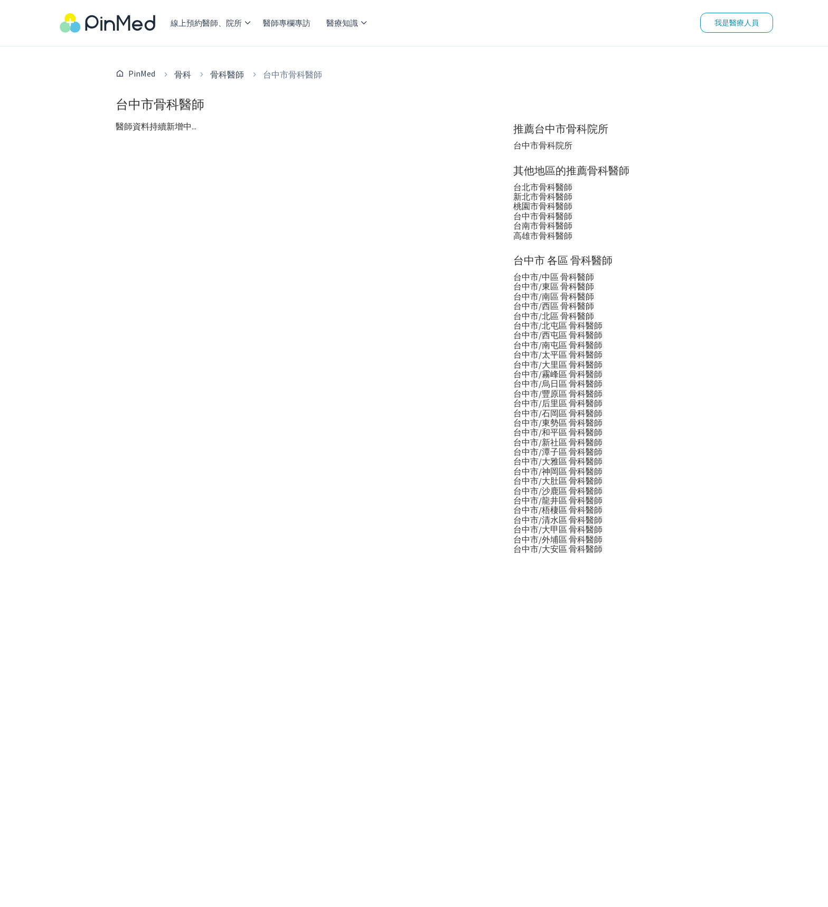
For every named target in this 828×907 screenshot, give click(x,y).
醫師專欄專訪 (286, 22)
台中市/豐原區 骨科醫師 (558, 393)
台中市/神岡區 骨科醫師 (558, 471)
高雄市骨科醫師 (542, 235)
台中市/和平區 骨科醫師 (558, 432)
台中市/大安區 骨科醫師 (558, 549)
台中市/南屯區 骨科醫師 (558, 345)
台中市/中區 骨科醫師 (553, 277)
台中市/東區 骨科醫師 (553, 286)
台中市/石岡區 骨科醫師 (558, 413)
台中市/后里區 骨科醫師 (558, 403)
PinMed (141, 73)
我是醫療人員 (736, 22)
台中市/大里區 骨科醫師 (558, 364)
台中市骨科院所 (542, 145)
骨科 (182, 74)
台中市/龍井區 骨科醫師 (558, 500)
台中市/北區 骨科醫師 (553, 316)
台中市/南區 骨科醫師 (553, 296)
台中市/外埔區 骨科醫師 (558, 539)
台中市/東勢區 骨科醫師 (558, 422)
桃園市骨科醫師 (542, 206)
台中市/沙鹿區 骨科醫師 (558, 490)
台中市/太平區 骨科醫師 (558, 354)
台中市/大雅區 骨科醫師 (558, 461)
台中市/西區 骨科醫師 (553, 306)
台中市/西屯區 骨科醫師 (558, 335)
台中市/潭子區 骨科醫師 (558, 451)
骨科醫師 (227, 74)
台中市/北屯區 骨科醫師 (558, 325)
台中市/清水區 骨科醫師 (558, 520)
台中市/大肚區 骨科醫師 (558, 480)
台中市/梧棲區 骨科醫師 (558, 509)
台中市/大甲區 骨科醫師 (558, 529)
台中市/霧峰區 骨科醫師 (558, 374)
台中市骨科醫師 (542, 216)
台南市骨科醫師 (542, 225)
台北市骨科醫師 (542, 187)
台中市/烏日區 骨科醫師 (558, 383)
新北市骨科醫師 (542, 196)
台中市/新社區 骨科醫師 (558, 442)
